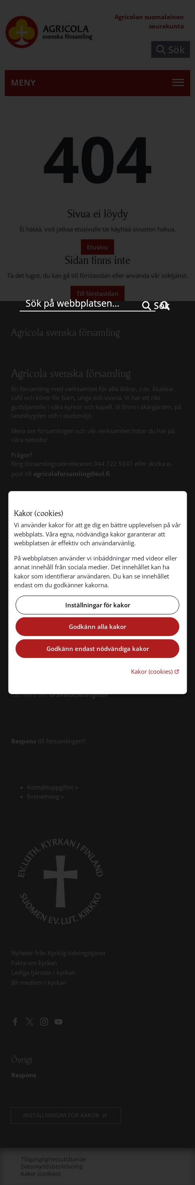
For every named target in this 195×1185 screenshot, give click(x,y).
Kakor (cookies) (156, 671)
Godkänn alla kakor (97, 627)
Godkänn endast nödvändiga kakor (97, 649)
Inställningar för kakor (97, 605)
